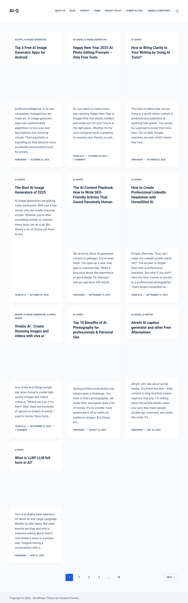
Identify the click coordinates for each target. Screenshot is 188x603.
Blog (72, 10)
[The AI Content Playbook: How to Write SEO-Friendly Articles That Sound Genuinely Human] (94, 227)
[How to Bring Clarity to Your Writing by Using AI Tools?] (152, 83)
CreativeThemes (69, 596)
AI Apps (19, 39)
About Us (60, 10)
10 (118, 575)
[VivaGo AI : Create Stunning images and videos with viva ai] (35, 361)
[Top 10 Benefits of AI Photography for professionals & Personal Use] (94, 362)
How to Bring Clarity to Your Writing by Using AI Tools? (151, 52)
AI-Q (14, 10)
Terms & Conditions (158, 10)
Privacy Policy (113, 10)
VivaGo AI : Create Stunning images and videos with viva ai (32, 330)
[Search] (177, 11)
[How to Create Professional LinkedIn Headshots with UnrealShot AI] (152, 227)
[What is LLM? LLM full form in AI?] (35, 487)
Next (171, 576)
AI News (19, 448)
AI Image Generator (35, 39)
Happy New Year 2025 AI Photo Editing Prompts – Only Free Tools (93, 52)
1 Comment (79, 159)
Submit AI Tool (134, 10)
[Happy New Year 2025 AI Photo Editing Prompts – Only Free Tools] (94, 83)
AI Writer (147, 314)
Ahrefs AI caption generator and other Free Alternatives (151, 326)
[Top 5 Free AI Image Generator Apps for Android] (35, 83)
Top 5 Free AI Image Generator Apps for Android (31, 52)
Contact (85, 10)
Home (97, 10)
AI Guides (78, 39)
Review (18, 314)
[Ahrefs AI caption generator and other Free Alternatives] (152, 357)
